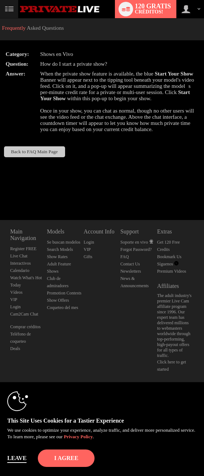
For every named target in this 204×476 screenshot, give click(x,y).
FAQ (124, 256)
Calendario (19, 270)
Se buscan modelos (63, 242)
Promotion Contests (64, 293)
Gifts (88, 256)
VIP (13, 299)
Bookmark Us (169, 256)
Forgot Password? (136, 249)
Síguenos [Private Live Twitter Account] (168, 264)
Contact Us (130, 264)
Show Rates (57, 256)
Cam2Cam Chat (24, 314)
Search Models (60, 249)
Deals (15, 348)
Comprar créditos (25, 326)
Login (15, 306)
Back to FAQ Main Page (34, 151)
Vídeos (16, 292)
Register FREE (23, 248)
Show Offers (58, 300)
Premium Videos (171, 271)
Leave (17, 458)
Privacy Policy (78, 436)
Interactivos (20, 263)
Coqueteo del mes (62, 307)
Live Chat (19, 256)
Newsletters (130, 271)
